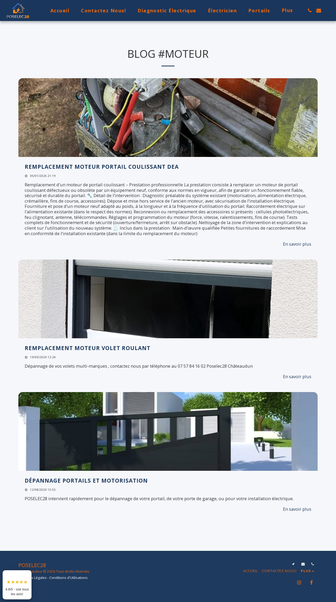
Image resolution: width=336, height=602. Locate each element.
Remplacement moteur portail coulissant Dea (102, 166)
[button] (310, 10)
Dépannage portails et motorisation (86, 480)
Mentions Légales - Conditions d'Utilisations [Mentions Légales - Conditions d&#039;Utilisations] (53, 577)
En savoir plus (297, 244)
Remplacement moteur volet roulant (87, 348)
